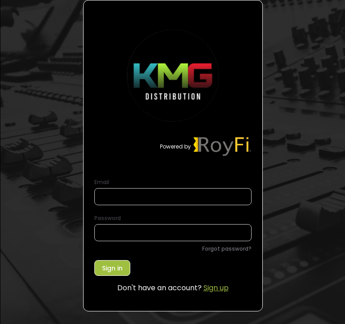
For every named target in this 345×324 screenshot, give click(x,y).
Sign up (216, 288)
